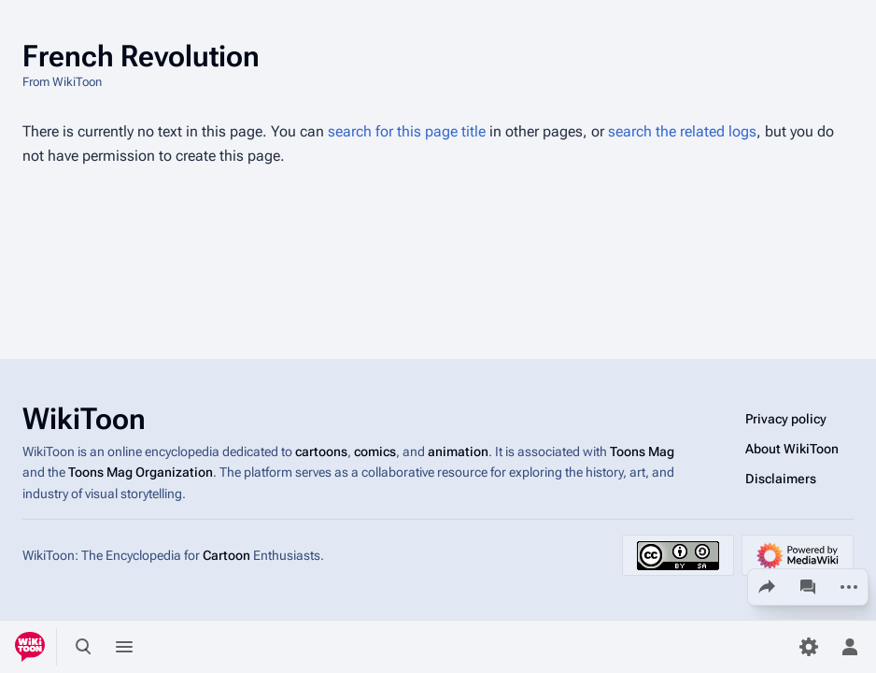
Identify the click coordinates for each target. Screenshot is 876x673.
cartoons (321, 451)
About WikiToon (792, 448)
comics (375, 451)
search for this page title (407, 131)
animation (458, 451)
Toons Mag (642, 451)
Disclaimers (780, 478)
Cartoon (226, 555)
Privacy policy (786, 418)
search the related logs (682, 131)
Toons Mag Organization (140, 472)
